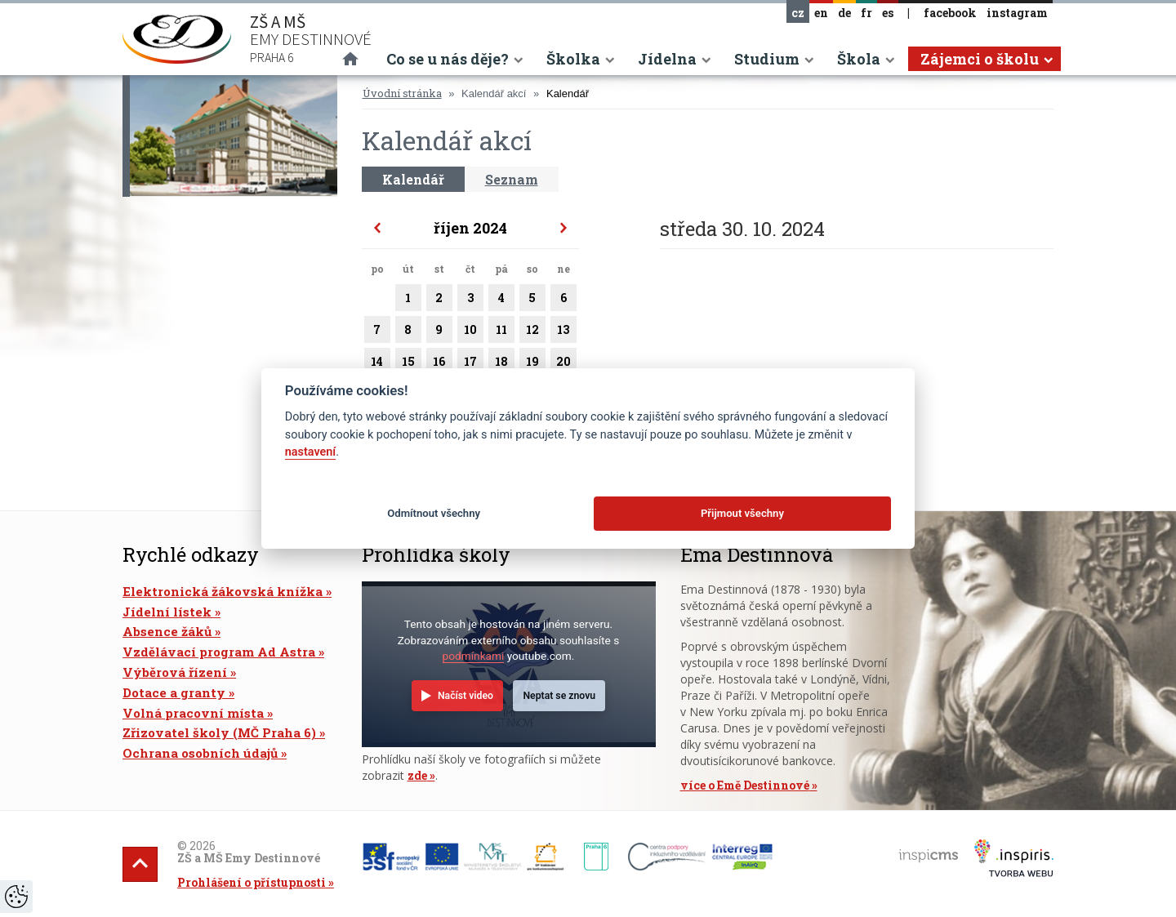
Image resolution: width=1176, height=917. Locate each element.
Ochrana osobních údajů (200, 753)
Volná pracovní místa (193, 713)
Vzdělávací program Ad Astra (218, 651)
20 (563, 364)
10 (470, 332)
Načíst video (465, 695)
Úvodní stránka (402, 93)
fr (866, 12)
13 (563, 332)
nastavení (310, 452)
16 (439, 364)
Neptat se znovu (559, 695)
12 (532, 332)
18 (501, 364)
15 (408, 364)
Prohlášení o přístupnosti (251, 882)
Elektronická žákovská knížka (222, 591)
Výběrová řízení (174, 672)
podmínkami (474, 655)
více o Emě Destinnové (744, 785)
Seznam (511, 179)
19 (532, 364)
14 (377, 364)
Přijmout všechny (742, 513)
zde (417, 775)
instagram (1017, 12)
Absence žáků (167, 631)
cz (797, 12)
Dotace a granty (173, 692)
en (821, 12)
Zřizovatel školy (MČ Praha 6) (219, 732)
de (844, 12)
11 (501, 332)
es (887, 12)
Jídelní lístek (167, 611)
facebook (950, 12)
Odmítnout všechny (433, 513)
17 (470, 364)
